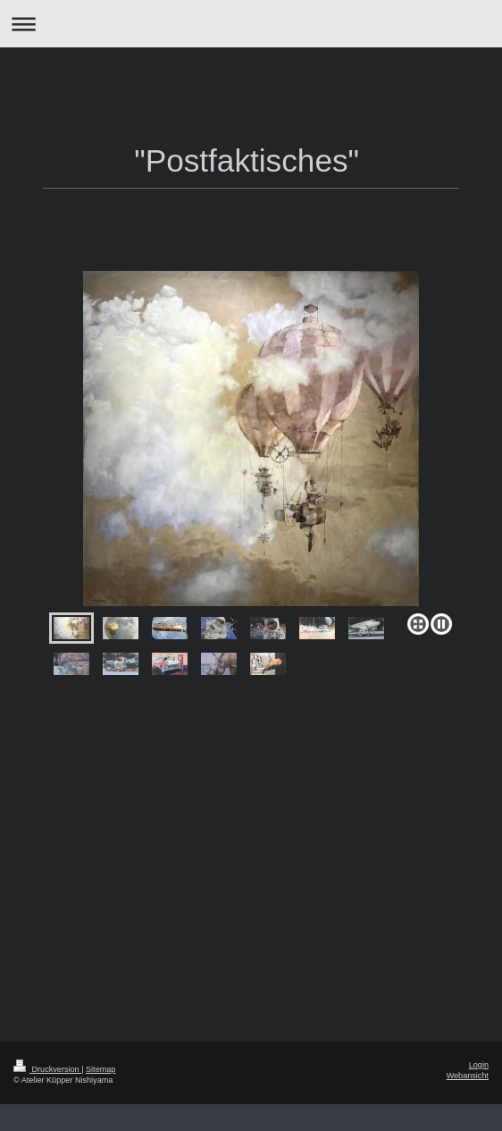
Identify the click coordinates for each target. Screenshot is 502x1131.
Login (479, 1064)
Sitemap (100, 1069)
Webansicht (468, 1075)
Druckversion (47, 1069)
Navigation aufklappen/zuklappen (251, 23)
